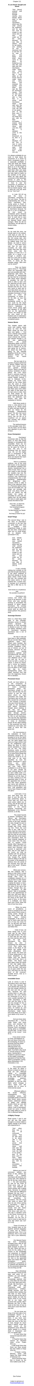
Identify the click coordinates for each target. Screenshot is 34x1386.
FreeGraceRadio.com (17, 1383)
